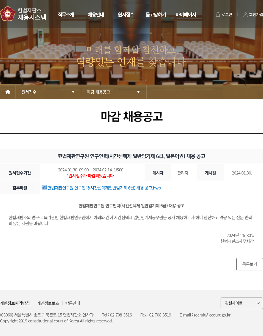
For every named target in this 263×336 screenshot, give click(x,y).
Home (8, 92)
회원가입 (256, 14)
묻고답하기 (156, 14)
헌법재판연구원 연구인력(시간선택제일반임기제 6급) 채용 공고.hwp (101, 188)
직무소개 (66, 14)
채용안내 (96, 14)
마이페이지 (186, 14)
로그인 (227, 14)
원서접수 (126, 14)
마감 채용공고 (98, 92)
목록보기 (249, 264)
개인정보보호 (48, 303)
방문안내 (72, 303)
